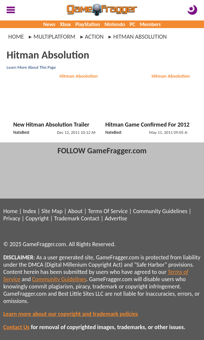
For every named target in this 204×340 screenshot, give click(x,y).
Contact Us (16, 327)
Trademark (67, 218)
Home (16, 36)
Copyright (37, 218)
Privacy (11, 218)
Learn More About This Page (31, 67)
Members (150, 24)
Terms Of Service (108, 211)
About (75, 211)
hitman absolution (140, 36)
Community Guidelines (160, 211)
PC (132, 24)
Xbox (65, 24)
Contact (90, 218)
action (94, 36)
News (49, 24)
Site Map (51, 211)
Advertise (116, 218)
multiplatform (54, 36)
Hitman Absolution (79, 76)
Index (29, 211)
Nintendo (114, 24)
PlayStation (87, 24)
